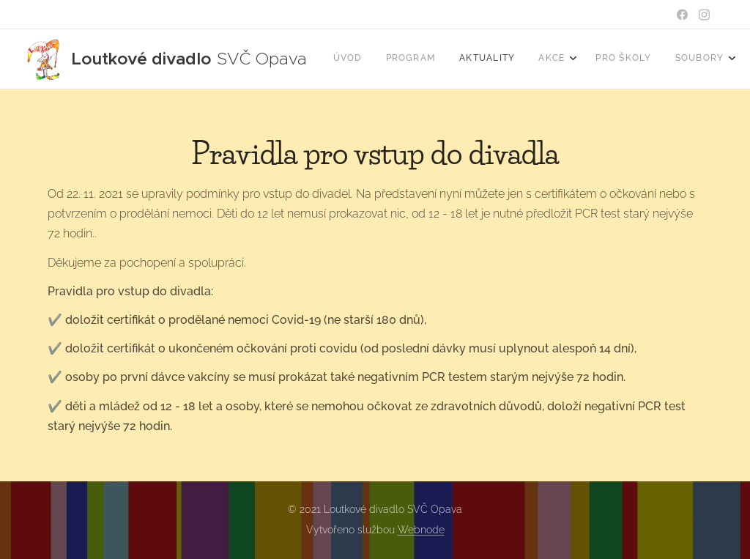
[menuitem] (526, 59)
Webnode (421, 530)
